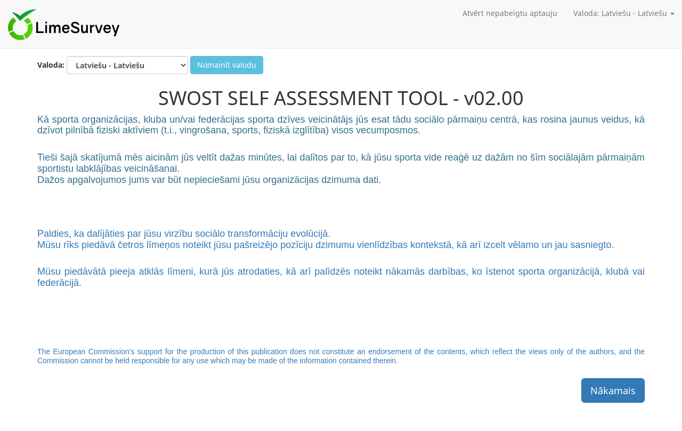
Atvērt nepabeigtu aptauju (509, 13)
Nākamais (613, 390)
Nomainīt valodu (226, 65)
